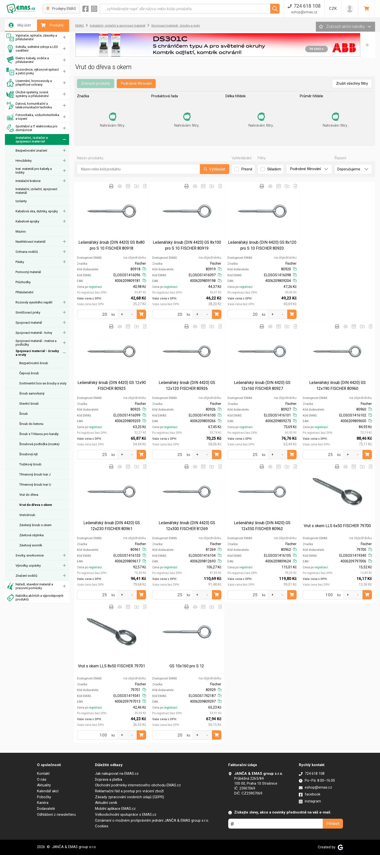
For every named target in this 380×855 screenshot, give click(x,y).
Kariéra (42, 802)
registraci (95, 287)
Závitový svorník (30, 545)
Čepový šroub (29, 373)
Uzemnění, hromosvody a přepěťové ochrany (29, 83)
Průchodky (23, 282)
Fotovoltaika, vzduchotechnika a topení (32, 117)
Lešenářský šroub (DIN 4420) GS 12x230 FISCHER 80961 (111, 525)
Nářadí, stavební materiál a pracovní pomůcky (29, 586)
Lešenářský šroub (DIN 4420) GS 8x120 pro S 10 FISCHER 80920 (262, 245)
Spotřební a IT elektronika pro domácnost (31, 128)
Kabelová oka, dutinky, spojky (37, 211)
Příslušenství (24, 292)
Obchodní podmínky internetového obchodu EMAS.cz (138, 785)
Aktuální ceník (106, 802)
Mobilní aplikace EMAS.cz (115, 808)
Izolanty (21, 201)
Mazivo (21, 231)
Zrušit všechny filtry (352, 83)
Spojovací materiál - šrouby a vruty (37, 353)
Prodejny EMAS (61, 9)
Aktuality (44, 785)
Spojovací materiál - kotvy (34, 333)
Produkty (52, 25)
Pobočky (44, 797)
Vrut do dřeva (28, 495)
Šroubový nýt (28, 454)
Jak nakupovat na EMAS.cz (117, 773)
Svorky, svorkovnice (30, 555)
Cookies (101, 826)
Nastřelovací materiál (30, 241)
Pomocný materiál (28, 272)
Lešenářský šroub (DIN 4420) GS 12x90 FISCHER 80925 (111, 385)
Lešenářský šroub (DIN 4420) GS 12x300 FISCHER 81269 (187, 525)
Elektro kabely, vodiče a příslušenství (27, 60)
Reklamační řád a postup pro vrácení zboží (129, 791)
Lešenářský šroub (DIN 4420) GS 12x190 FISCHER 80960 (337, 385)
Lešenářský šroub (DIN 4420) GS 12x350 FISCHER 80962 (262, 525)
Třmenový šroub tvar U (35, 484)
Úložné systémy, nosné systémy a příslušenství (27, 94)
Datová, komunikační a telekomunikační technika (29, 105)
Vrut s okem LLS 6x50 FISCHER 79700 (337, 525)
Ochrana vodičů (27, 252)
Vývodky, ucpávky (28, 565)
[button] (367, 44)
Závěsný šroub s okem (35, 525)
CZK (333, 8)
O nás (41, 779)
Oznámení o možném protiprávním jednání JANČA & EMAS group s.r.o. (152, 820)
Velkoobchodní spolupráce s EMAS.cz (125, 814)
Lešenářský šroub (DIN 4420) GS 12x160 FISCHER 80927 (262, 385)
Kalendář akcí (47, 791)
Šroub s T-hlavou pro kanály (38, 434)
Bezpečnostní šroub (33, 363)
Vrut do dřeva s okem (35, 505)
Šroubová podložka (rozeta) (39, 444)
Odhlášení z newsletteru (56, 814)
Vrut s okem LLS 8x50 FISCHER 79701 (111, 666)
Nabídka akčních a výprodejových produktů (34, 597)
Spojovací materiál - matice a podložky (36, 342)
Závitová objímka (31, 535)
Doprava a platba (108, 779)
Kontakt (43, 773)
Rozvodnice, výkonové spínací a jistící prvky (32, 71)
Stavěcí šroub (29, 403)
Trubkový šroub (30, 464)
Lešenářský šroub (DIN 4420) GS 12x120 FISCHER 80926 (187, 385)
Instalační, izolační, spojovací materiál (36, 191)
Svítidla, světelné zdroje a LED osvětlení (32, 49)
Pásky (20, 262)
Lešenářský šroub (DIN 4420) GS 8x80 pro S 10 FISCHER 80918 (111, 245)
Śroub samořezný (31, 393)
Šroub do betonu (31, 424)
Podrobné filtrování (136, 83)
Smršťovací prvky (28, 312)
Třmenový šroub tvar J (35, 474)
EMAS (79, 25)
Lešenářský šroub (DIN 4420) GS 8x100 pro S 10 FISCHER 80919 (187, 245)
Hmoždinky (24, 160)
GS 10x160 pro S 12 (187, 666)
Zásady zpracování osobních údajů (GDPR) (129, 797)
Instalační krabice (28, 181)
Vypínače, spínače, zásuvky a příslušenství (31, 37)
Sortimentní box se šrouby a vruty (42, 383)
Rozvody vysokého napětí (34, 302)
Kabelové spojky (27, 221)
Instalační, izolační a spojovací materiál (27, 139)
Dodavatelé (46, 808)
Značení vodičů (26, 575)
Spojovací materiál (29, 322)
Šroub (23, 414)
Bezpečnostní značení (31, 150)
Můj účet (20, 25)
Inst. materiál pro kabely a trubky (34, 170)
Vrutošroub (27, 515)
